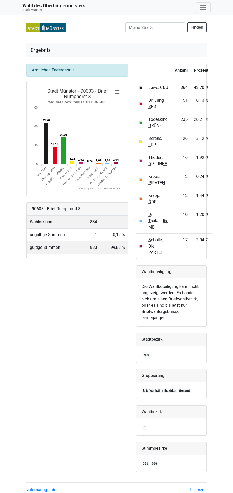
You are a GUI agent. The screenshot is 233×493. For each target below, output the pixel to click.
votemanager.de (41, 489)
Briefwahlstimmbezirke (159, 391)
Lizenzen (198, 489)
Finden (197, 27)
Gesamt (184, 391)
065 (145, 463)
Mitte (146, 354)
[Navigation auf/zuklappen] (203, 7)
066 (154, 463)
